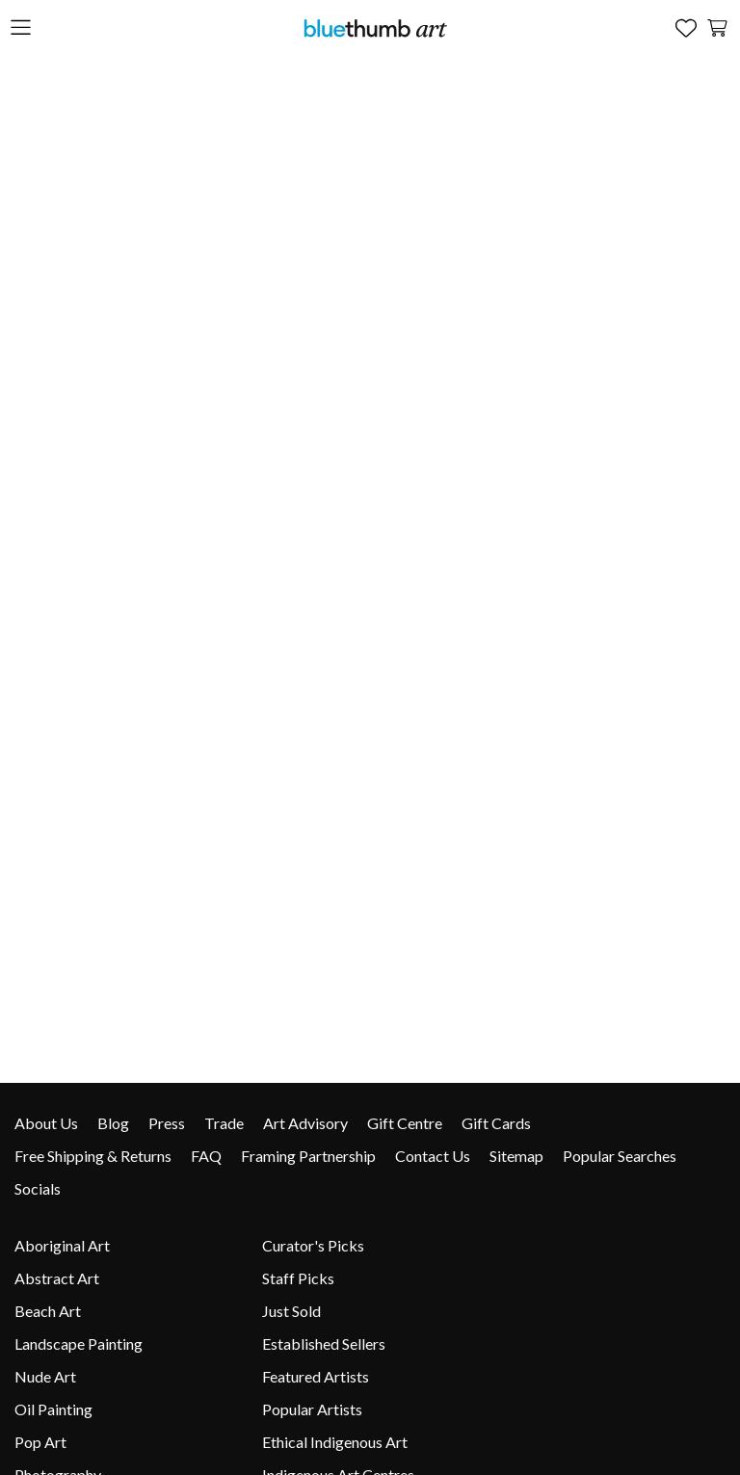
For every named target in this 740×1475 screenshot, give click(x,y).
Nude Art (45, 1376)
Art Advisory (305, 1123)
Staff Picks (298, 1278)
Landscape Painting (78, 1343)
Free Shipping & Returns (93, 1155)
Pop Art (40, 1442)
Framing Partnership (308, 1155)
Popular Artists (312, 1409)
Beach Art (47, 1311)
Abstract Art (56, 1278)
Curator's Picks (313, 1245)
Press (166, 1123)
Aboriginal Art (62, 1245)
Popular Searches (619, 1155)
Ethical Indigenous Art (335, 1442)
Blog (113, 1123)
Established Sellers (323, 1343)
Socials (37, 1188)
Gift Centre (404, 1123)
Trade (224, 1123)
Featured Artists (315, 1376)
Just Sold (291, 1311)
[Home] (375, 27)
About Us (46, 1123)
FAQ (206, 1155)
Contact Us (432, 1155)
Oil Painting (53, 1409)
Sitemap (516, 1155)
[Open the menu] (20, 28)
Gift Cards (496, 1123)
